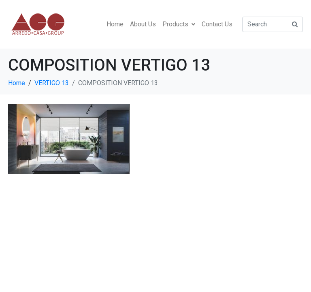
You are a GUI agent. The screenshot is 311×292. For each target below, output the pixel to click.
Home (115, 24)
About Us (143, 24)
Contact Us (217, 24)
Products (178, 24)
